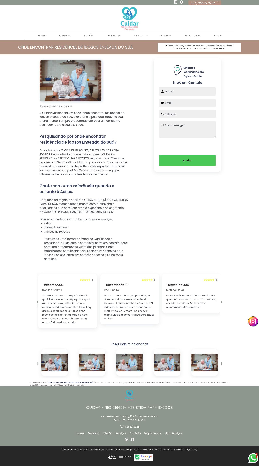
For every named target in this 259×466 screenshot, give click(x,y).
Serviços (114, 35)
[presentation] (187, 146)
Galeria (165, 35)
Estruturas (193, 35)
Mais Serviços (174, 433)
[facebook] (181, 2)
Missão (89, 35)
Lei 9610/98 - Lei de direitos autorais (69, 385)
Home (42, 35)
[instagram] (175, 2)
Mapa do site (152, 433)
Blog (217, 35)
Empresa (65, 35)
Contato (140, 35)
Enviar (187, 160)
